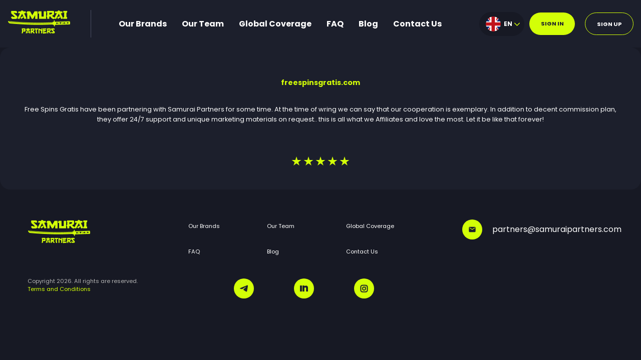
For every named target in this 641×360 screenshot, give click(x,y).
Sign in (552, 24)
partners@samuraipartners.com (537, 230)
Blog (368, 24)
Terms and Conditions (59, 289)
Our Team (203, 24)
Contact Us (417, 24)
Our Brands (143, 24)
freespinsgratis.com (320, 83)
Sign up (609, 24)
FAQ (335, 24)
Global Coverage (275, 24)
